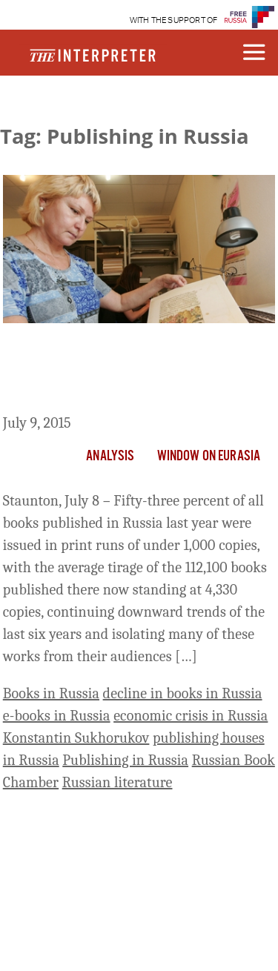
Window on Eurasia (209, 456)
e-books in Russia (56, 715)
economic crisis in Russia (190, 715)
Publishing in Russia (125, 760)
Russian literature (117, 782)
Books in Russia (51, 693)
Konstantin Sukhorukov (76, 737)
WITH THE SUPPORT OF (174, 20)
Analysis (110, 456)
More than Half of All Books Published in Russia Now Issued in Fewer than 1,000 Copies (127, 371)
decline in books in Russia (182, 693)
